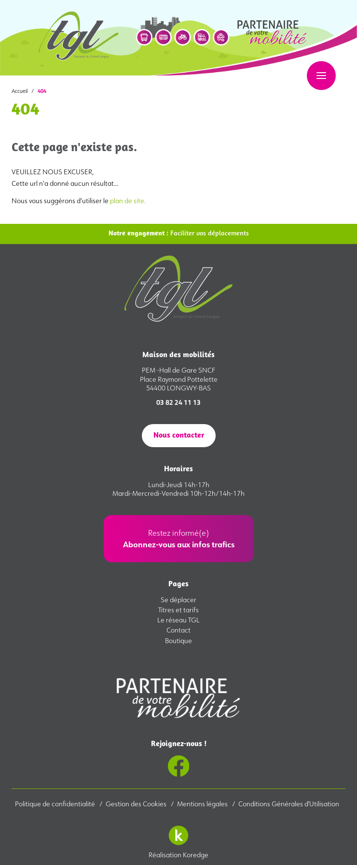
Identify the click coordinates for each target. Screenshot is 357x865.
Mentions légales (203, 804)
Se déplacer (178, 599)
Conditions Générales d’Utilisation (288, 804)
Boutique (178, 640)
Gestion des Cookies (137, 804)
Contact (178, 630)
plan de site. (128, 200)
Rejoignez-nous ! (178, 758)
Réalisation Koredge (178, 839)
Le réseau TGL (178, 620)
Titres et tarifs (178, 610)
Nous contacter (178, 435)
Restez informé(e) (178, 538)
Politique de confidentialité (55, 804)
